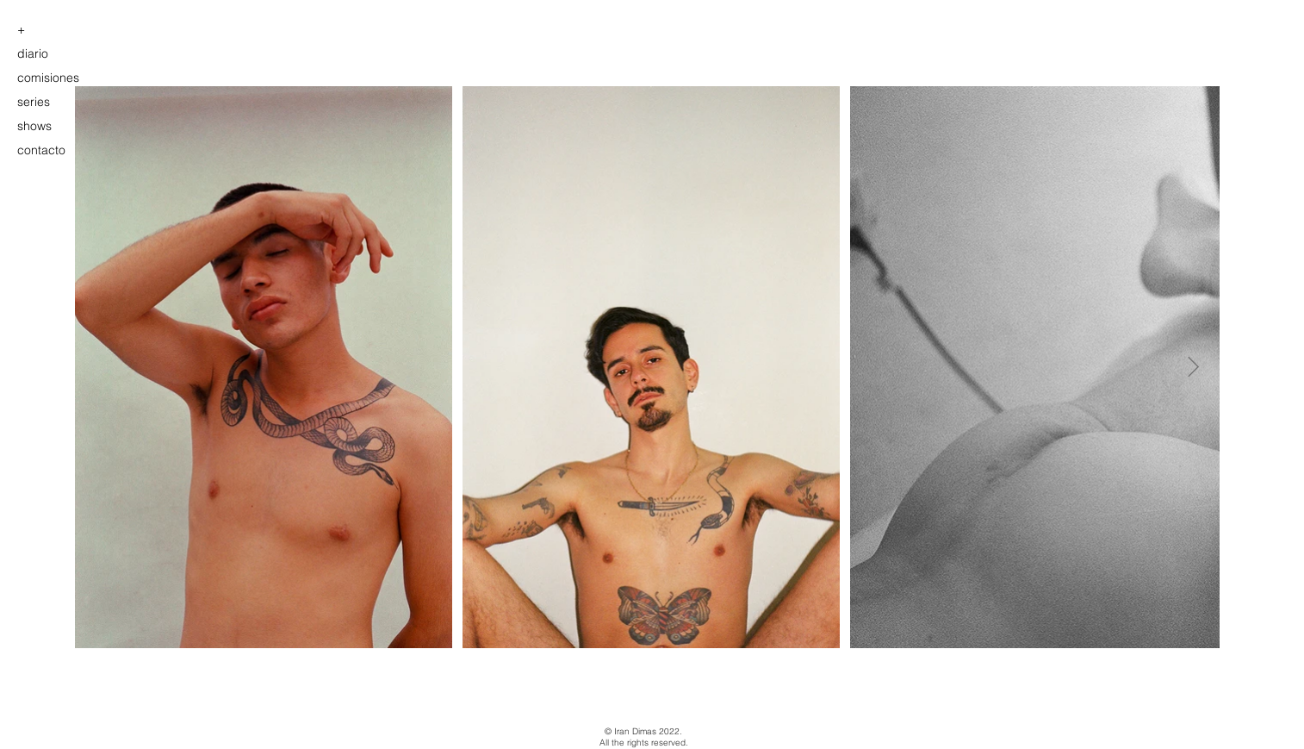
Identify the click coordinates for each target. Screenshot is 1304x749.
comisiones (48, 77)
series (33, 101)
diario (32, 53)
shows (34, 126)
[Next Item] (1193, 367)
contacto (41, 150)
